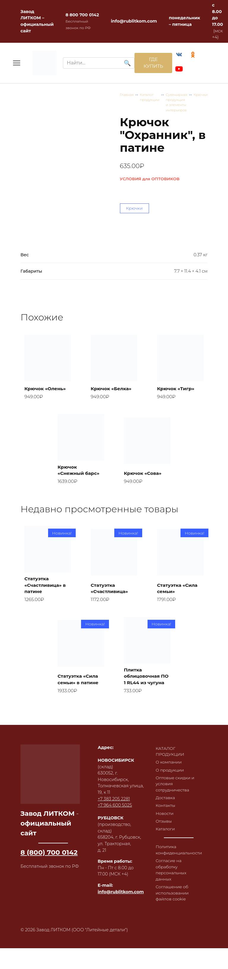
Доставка (166, 778)
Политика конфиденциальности (180, 832)
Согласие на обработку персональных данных (172, 853)
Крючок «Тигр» (177, 355)
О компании (169, 741)
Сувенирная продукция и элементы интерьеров (128, 103)
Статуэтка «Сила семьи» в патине (79, 656)
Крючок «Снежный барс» (80, 437)
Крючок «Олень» (46, 355)
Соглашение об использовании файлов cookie (173, 877)
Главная (27, 103)
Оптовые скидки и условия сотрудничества (176, 764)
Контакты (166, 786)
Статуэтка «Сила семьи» (179, 557)
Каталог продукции (59, 103)
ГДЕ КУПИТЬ (151, 63)
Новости (165, 794)
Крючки (187, 103)
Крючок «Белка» (112, 355)
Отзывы (164, 802)
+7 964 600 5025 (115, 783)
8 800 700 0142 (82, 15)
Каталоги (166, 811)
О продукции (170, 749)
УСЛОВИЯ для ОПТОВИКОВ (50, 146)
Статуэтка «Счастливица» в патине (46, 554)
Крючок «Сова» (144, 441)
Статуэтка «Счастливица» (110, 557)
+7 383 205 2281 (114, 777)
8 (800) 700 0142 (48, 830)
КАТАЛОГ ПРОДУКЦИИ (170, 730)
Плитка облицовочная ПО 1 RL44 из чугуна (143, 650)
